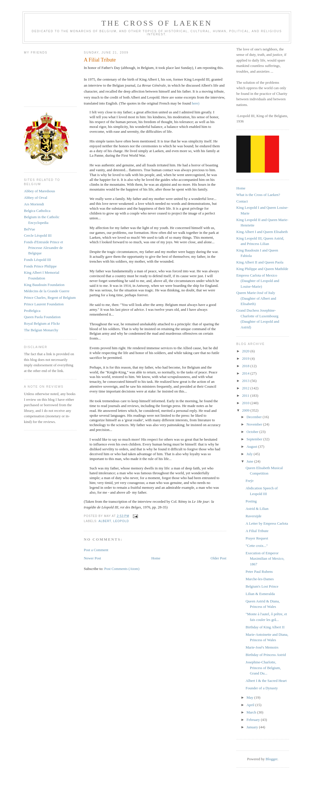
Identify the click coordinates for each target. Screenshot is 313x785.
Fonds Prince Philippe (40, 266)
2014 (246, 373)
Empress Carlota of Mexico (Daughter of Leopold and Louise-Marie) (257, 281)
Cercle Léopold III (38, 235)
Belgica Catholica (37, 210)
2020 (246, 351)
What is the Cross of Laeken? (258, 195)
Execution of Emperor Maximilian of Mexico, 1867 (264, 558)
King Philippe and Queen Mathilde (262, 269)
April (251, 705)
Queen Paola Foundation (42, 317)
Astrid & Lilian (256, 508)
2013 (246, 381)
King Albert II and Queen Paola (259, 262)
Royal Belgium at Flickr (42, 323)
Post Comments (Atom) (122, 569)
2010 (246, 403)
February (254, 719)
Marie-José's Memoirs (261, 647)
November (255, 424)
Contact (242, 201)
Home (155, 558)
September (255, 439)
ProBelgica (32, 310)
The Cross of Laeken (156, 23)
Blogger (271, 759)
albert (104, 521)
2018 (246, 366)
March (252, 712)
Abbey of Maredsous (39, 191)
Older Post (218, 558)
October (253, 432)
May (250, 697)
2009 (246, 410)
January (253, 727)
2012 (246, 388)
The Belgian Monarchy (41, 330)
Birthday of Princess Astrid (265, 655)
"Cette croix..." (256, 545)
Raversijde (253, 516)
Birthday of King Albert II (264, 627)
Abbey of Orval (35, 197)
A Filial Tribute (256, 531)
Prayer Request (256, 538)
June (250, 461)
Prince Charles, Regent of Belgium (50, 297)
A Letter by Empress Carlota (266, 523)
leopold (121, 521)
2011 (246, 395)
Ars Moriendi (34, 204)
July (250, 454)
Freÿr (249, 481)
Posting (251, 501)
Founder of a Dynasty (261, 688)
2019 (246, 358)
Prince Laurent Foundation (44, 304)
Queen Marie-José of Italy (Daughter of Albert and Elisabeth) (256, 298)
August (252, 446)
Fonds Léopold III (37, 259)
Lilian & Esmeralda (260, 594)
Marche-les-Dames (259, 579)
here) (196, 103)
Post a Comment (96, 550)
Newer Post (92, 558)
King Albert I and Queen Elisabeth (262, 232)
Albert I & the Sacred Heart (265, 680)
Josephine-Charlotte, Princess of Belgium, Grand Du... (263, 667)
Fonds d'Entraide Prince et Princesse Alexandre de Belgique (43, 247)
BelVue (29, 229)
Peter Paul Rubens (259, 571)
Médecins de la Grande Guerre (47, 291)
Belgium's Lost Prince (261, 586)
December (255, 417)
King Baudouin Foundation (44, 285)
